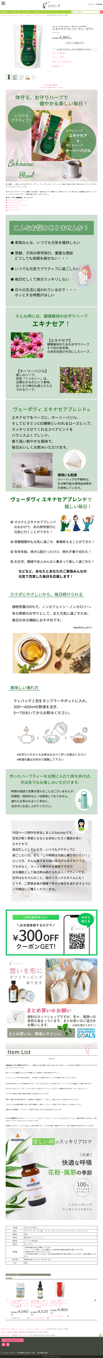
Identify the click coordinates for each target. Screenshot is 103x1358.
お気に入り (16, 12)
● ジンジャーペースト (13, 210)
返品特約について (58, 66)
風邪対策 (22, 1332)
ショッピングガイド (8, 1353)
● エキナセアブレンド (13, 203)
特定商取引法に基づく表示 (26, 1353)
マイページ (27, 12)
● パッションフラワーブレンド (16, 205)
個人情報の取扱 (42, 1353)
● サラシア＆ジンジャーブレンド (17, 200)
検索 (101, 11)
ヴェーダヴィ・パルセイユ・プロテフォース (30, 15)
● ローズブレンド (12, 208)
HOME (2, 15)
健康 (15, 1332)
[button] (8, 1300)
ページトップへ (100, 1335)
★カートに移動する (58, 53)
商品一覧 (4, 12)
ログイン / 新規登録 (95, 4)
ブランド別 (10, 15)
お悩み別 (9, 1332)
